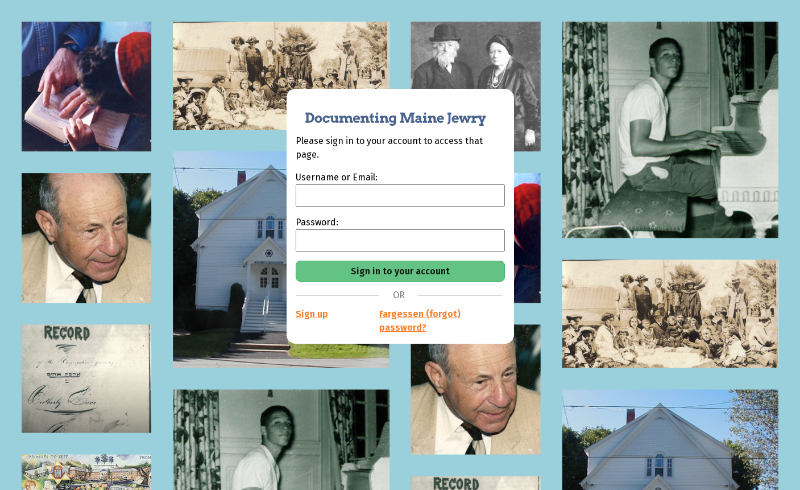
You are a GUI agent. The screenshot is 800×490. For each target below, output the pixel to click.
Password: (317, 222)
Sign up (312, 313)
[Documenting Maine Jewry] (389, 111)
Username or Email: (337, 177)
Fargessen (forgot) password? (420, 320)
